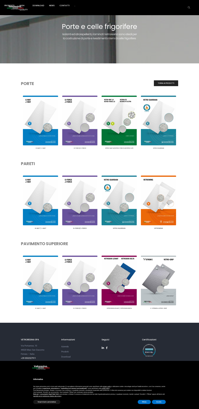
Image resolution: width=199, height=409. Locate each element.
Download (111, 5)
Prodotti (77, 5)
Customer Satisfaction (71, 360)
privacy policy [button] (107, 386)
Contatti (137, 5)
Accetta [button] (158, 402)
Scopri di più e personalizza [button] (47, 402)
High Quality (93, 5)
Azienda (63, 5)
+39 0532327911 (28, 357)
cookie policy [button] (106, 388)
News (124, 5)
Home (51, 5)
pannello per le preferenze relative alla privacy (47, 396)
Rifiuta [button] (144, 402)
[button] (166, 83)
